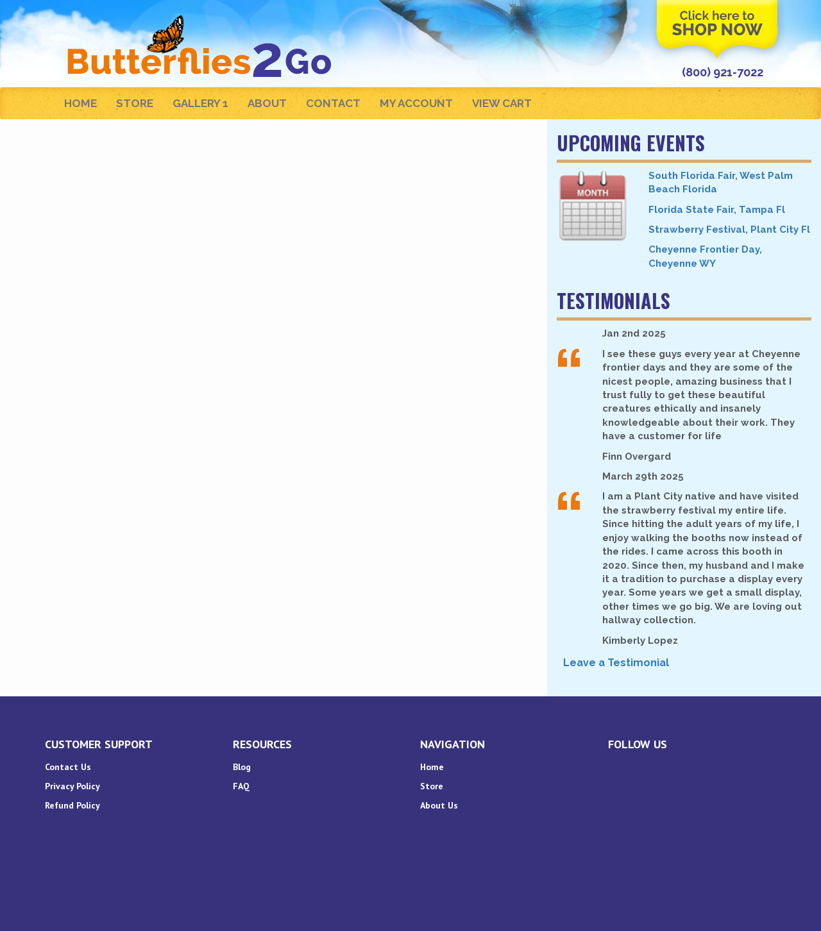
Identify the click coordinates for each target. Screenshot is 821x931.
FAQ (241, 786)
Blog (242, 767)
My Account (416, 103)
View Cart (502, 103)
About (267, 103)
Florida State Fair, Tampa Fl (716, 209)
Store (134, 103)
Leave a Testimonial (616, 663)
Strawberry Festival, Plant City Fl (729, 229)
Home (80, 103)
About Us (439, 805)
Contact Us (68, 767)
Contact (333, 103)
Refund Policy (72, 805)
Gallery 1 (200, 103)
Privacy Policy (72, 786)
